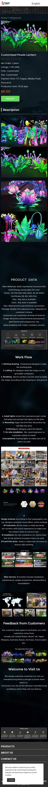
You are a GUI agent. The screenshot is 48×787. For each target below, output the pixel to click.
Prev (4, 36)
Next (44, 36)
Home (4, 18)
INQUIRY (10, 98)
